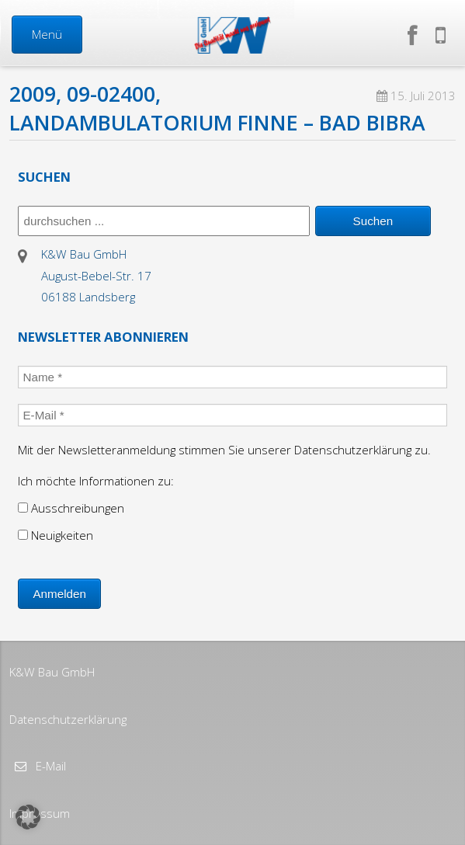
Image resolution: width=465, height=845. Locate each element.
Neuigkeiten (55, 535)
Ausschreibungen (71, 508)
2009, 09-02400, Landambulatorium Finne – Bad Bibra (217, 108)
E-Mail (49, 766)
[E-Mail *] (232, 415)
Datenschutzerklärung (68, 719)
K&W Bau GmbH (52, 672)
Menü (47, 34)
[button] (28, 817)
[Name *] (232, 377)
